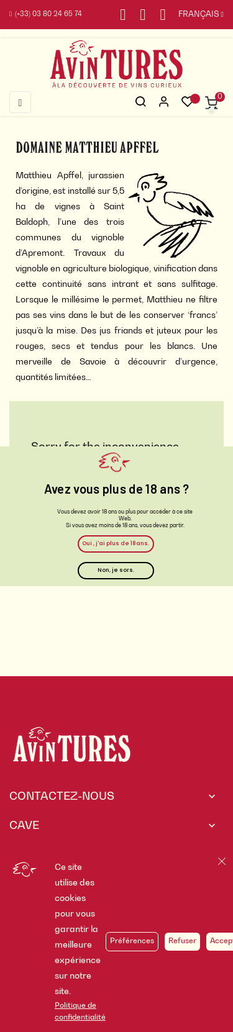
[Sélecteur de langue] (195, 15)
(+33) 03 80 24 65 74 (45, 14)
